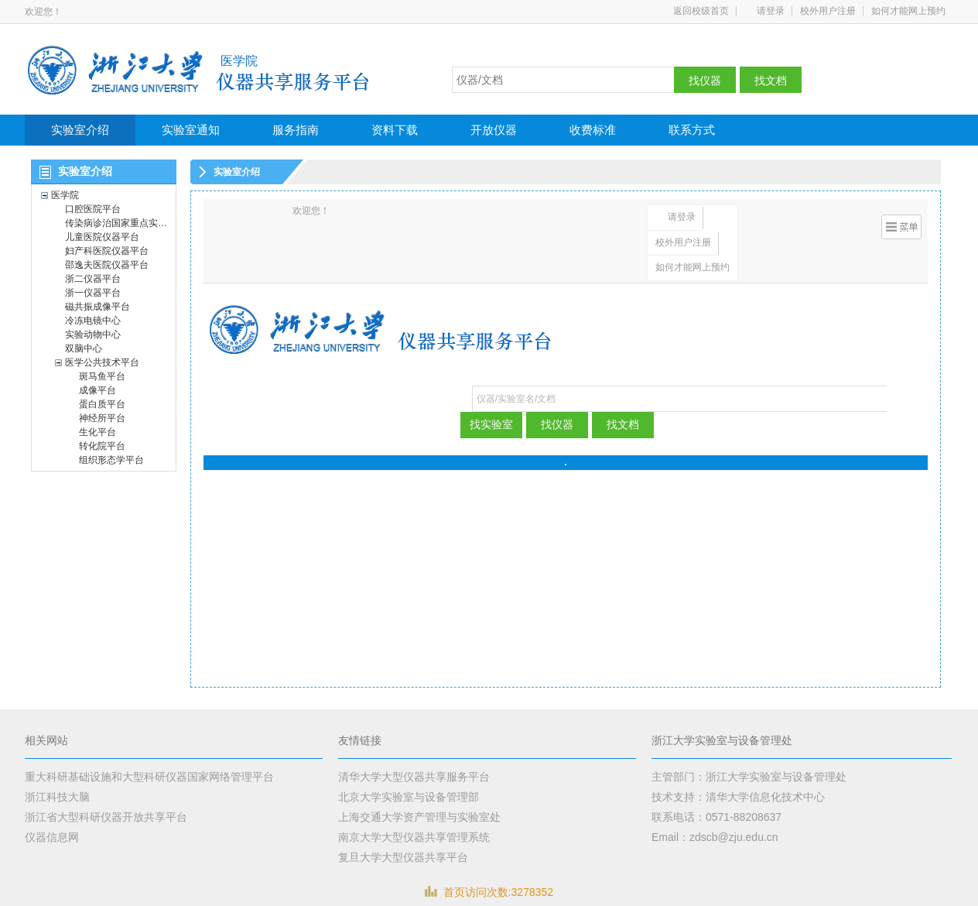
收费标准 (592, 129)
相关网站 (46, 740)
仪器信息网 (52, 837)
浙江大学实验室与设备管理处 (721, 740)
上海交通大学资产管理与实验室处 (419, 817)
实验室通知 (191, 129)
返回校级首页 (701, 10)
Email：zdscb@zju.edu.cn (714, 837)
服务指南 (295, 129)
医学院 (239, 60)
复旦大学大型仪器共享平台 (403, 857)
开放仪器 (493, 129)
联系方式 (692, 129)
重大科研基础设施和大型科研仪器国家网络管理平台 (149, 776)
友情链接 (359, 740)
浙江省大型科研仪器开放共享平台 (106, 817)
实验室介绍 (80, 129)
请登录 (771, 10)
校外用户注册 (828, 10)
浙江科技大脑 (57, 797)
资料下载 (394, 129)
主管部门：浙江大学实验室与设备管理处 (748, 776)
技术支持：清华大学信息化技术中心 (738, 797)
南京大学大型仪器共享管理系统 (414, 837)
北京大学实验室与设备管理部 (408, 797)
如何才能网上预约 (908, 10)
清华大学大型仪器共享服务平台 (414, 776)
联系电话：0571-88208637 (716, 817)
